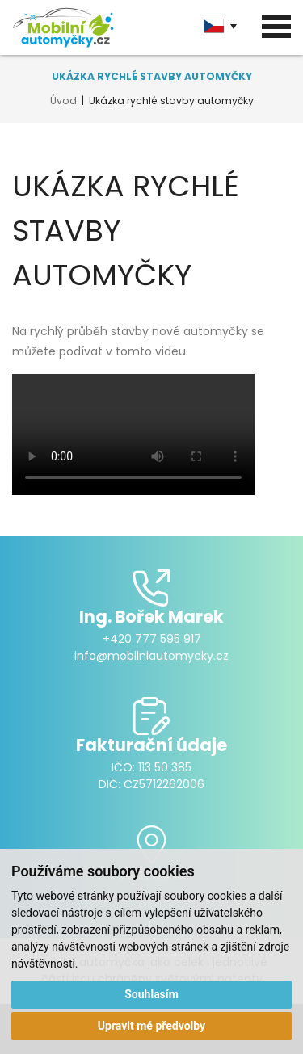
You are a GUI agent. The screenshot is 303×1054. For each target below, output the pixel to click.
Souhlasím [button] (151, 994)
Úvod (63, 100)
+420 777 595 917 (152, 639)
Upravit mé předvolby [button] (151, 1025)
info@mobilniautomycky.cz (151, 656)
